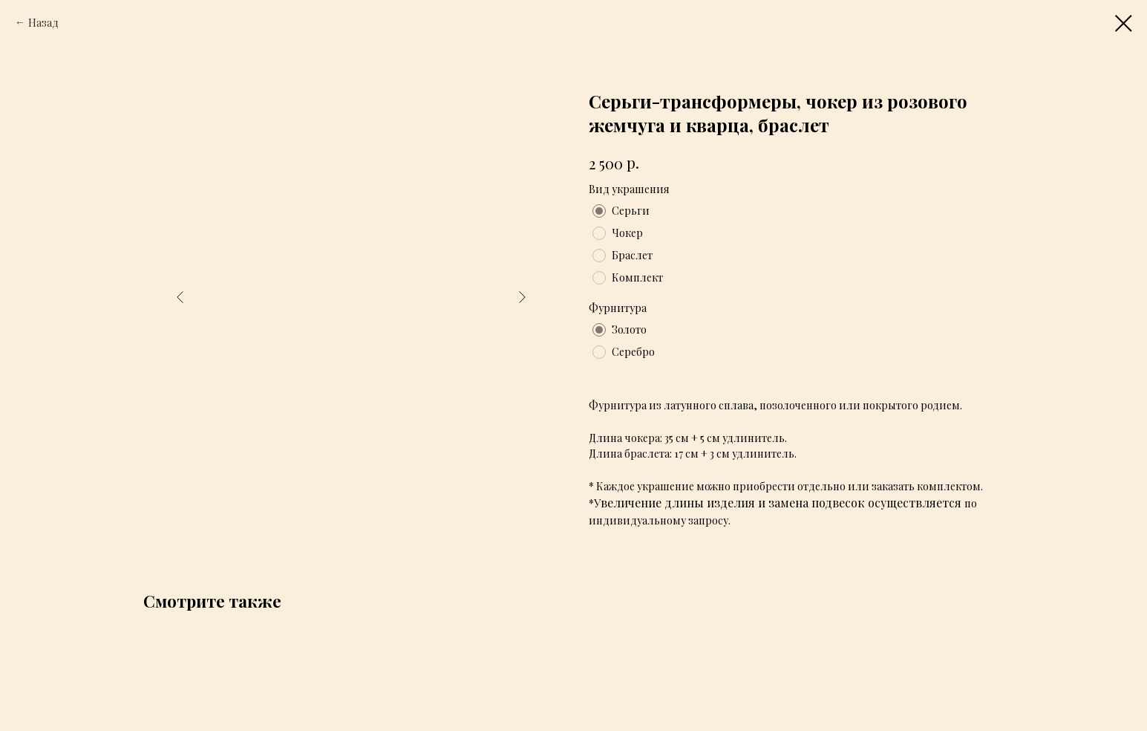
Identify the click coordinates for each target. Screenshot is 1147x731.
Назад (43, 23)
